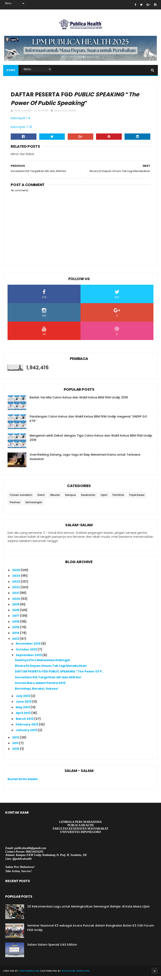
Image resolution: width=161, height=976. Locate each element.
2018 (16, 610)
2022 (16, 587)
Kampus (70, 495)
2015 (16, 627)
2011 (15, 743)
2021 (16, 593)
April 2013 (23, 713)
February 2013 (27, 724)
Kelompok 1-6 (20, 118)
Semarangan (33, 502)
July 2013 (23, 696)
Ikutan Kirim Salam (23, 779)
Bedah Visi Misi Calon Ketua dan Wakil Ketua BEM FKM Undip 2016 (79, 397)
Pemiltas (118, 495)
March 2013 (25, 719)
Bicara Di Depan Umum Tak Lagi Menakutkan (51, 666)
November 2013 (28, 643)
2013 (16, 639)
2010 (16, 749)
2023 (16, 581)
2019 (16, 604)
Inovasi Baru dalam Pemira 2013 (40, 683)
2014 (16, 633)
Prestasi (15, 502)
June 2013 (24, 701)
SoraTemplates (29, 970)
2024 (16, 576)
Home (10, 70)
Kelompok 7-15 (21, 127)
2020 (16, 599)
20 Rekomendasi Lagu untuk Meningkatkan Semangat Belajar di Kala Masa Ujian (88, 906)
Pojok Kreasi (136, 495)
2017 (16, 616)
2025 (16, 570)
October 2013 (27, 649)
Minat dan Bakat (65, 110)
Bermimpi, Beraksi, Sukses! (36, 688)
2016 (16, 621)
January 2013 (27, 730)
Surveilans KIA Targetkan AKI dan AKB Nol (48, 677)
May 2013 (23, 707)
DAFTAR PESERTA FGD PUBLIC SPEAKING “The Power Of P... (59, 671)
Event (41, 495)
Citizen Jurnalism (21, 495)
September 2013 (29, 655)
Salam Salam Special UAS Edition (52, 944)
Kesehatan (88, 495)
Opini (104, 495)
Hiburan (55, 495)
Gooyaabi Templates (76, 970)
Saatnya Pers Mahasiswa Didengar (42, 660)
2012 (16, 737)
